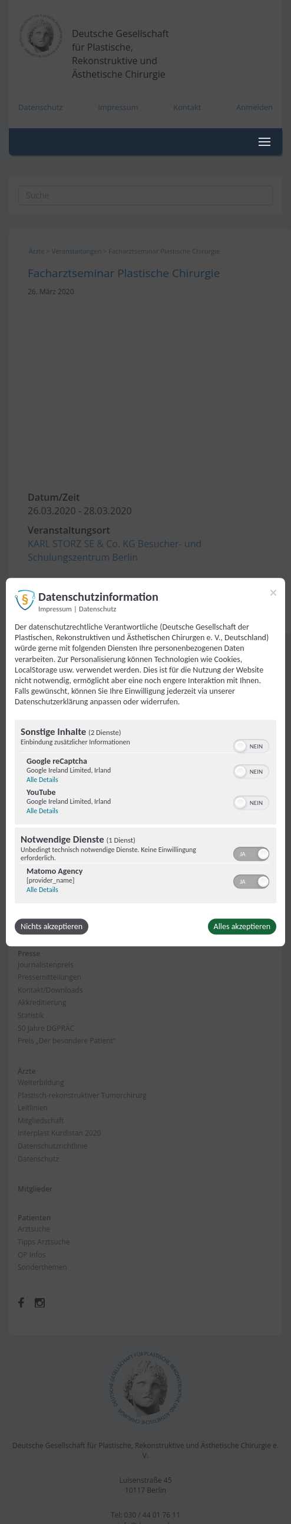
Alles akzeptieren (242, 926)
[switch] (251, 745)
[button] (240, 746)
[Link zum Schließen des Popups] (273, 592)
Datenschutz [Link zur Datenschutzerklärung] (97, 608)
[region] (145, 813)
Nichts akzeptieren (51, 926)
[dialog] (145, 762)
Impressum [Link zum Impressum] (55, 608)
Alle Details (42, 780)
